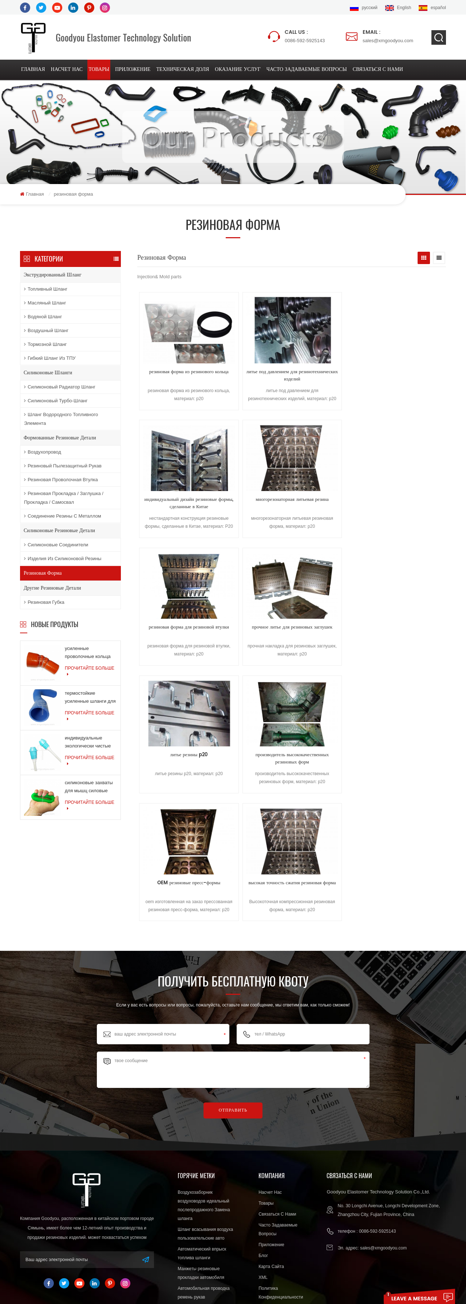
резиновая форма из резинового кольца (176, 376)
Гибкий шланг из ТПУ (50, 359)
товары (98, 70)
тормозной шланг (45, 345)
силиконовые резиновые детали (59, 531)
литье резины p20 (330, 500)
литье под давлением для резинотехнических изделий (253, 376)
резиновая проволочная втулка (61, 480)
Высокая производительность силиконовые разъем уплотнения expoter (208, 1228)
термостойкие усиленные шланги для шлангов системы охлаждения (90, 698)
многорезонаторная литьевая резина (407, 376)
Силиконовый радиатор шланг (59, 387)
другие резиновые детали (52, 589)
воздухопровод (42, 452)
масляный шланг (45, 303)
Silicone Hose (254, 1274)
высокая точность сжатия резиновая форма (253, 631)
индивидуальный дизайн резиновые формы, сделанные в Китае (330, 376)
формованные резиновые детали (60, 438)
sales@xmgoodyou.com (388, 35)
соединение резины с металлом (62, 516)
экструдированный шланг (53, 275)
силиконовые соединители (56, 545)
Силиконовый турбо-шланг (56, 401)
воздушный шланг (46, 331)
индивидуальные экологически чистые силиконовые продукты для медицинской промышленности (90, 743)
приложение (132, 70)
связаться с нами (378, 70)
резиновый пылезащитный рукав (63, 466)
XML (263, 1169)
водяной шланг (43, 317)
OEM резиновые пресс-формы (176, 627)
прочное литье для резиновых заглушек (253, 504)
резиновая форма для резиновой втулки (175, 504)
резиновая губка (44, 603)
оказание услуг (238, 70)
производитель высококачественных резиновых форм (407, 504)
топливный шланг (45, 289)
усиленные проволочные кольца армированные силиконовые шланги (88, 654)
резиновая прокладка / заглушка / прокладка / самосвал (63, 498)
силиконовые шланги (48, 373)
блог (263, 1147)
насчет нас (67, 70)
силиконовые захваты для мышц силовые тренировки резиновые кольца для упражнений (90, 788)
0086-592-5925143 (305, 35)
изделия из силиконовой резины (62, 559)
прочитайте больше (89, 672)
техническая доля (182, 70)
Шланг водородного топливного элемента (61, 419)
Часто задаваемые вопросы (306, 70)
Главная (33, 70)
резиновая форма (43, 574)
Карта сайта (271, 1158)
